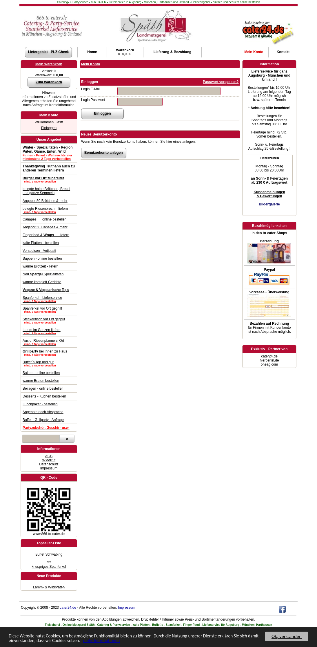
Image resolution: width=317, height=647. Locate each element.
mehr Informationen (140, 643)
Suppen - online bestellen (42, 258)
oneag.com (269, 364)
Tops (46, 290)
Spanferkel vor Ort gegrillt (49, 309)
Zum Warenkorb (49, 82)
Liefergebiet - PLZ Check (48, 52)
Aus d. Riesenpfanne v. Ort (49, 342)
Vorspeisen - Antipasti (39, 251)
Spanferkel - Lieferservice (49, 299)
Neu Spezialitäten (43, 274)
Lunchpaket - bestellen (40, 404)
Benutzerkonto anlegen (103, 153)
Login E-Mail (91, 89)
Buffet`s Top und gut (49, 363)
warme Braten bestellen (41, 381)
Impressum (48, 468)
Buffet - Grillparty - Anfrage (43, 420)
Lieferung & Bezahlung (173, 52)
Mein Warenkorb (48, 64)
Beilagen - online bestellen (43, 388)
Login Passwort (93, 100)
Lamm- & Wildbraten (49, 587)
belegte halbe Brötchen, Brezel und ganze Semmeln (46, 191)
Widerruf (48, 460)
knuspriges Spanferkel (49, 567)
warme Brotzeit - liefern (40, 266)
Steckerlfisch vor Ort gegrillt (49, 320)
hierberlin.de (269, 360)
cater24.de (269, 356)
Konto (253, 52)
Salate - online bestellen (41, 373)
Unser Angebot (49, 140)
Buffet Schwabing (48, 554)
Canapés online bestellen (44, 219)
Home (92, 52)
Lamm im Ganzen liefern (49, 331)
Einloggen (49, 128)
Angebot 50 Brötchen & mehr (45, 201)
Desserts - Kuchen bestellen (44, 396)
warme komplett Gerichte (42, 282)
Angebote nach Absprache (43, 412)
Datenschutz (49, 464)
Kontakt (283, 52)
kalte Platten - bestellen (41, 243)
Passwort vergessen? (220, 82)
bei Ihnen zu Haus (49, 352)
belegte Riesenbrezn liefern (49, 210)
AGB (48, 456)
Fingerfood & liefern (46, 235)
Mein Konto (48, 115)
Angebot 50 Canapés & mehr (45, 227)
